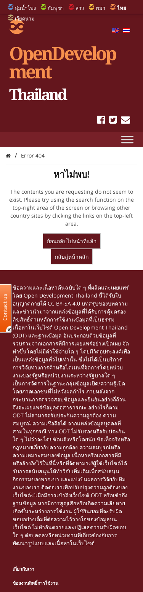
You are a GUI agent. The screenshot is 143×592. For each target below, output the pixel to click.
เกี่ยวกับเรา (23, 569)
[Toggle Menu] (127, 139)
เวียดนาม (25, 18)
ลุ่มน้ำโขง (25, 8)
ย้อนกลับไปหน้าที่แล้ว (71, 241)
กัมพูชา (56, 8)
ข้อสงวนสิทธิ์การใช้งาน (35, 583)
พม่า (100, 8)
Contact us (5, 306)
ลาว (80, 8)
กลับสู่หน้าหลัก (71, 256)
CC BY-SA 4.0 (64, 303)
